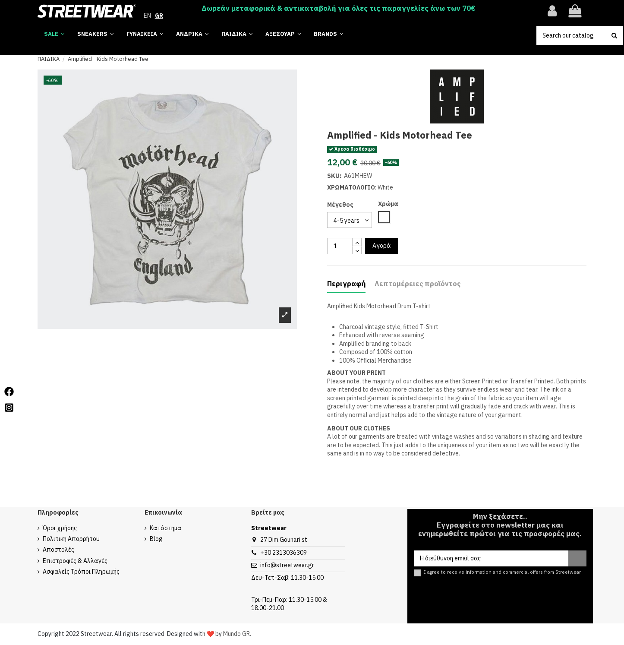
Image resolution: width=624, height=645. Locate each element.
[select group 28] (349, 220)
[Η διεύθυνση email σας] (491, 558)
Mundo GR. (237, 634)
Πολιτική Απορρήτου (71, 539)
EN (147, 15)
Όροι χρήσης (60, 528)
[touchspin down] (357, 250)
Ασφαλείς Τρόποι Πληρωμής (81, 571)
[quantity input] (340, 246)
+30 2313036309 (283, 552)
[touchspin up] (357, 242)
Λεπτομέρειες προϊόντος (417, 284)
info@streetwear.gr (287, 565)
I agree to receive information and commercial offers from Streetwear (502, 572)
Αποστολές (58, 549)
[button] (328, 34)
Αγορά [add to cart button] (381, 246)
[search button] (614, 35)
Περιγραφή (346, 284)
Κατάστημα (165, 528)
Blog (156, 539)
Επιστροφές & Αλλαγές (75, 561)
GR (159, 15)
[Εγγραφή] (577, 558)
